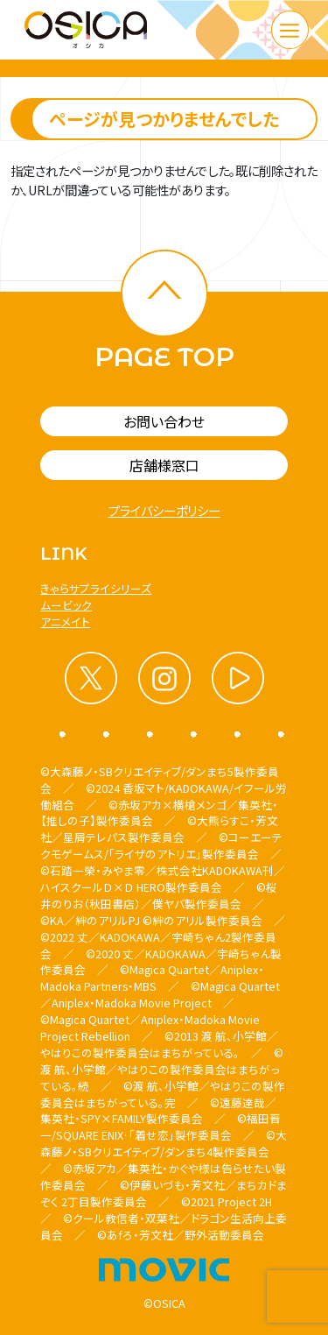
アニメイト (65, 621)
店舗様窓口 (164, 465)
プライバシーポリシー (164, 510)
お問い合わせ (164, 421)
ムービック (66, 605)
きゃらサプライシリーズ (95, 588)
